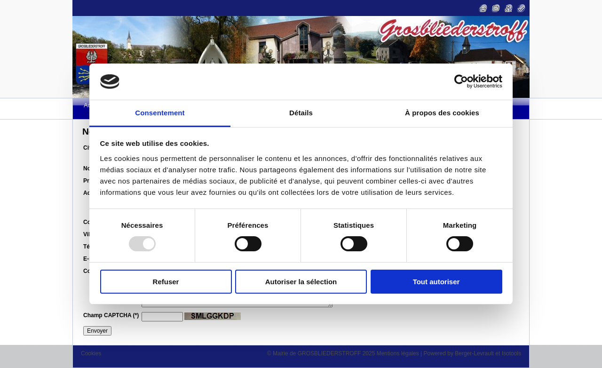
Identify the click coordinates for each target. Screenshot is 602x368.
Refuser (166, 282)
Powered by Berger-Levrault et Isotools (472, 353)
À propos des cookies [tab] (442, 113)
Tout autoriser (436, 282)
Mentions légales (398, 353)
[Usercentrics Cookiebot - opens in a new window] (461, 81)
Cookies (91, 353)
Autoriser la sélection (301, 282)
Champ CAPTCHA (111, 315)
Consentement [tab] (159, 113)
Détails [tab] (301, 113)
